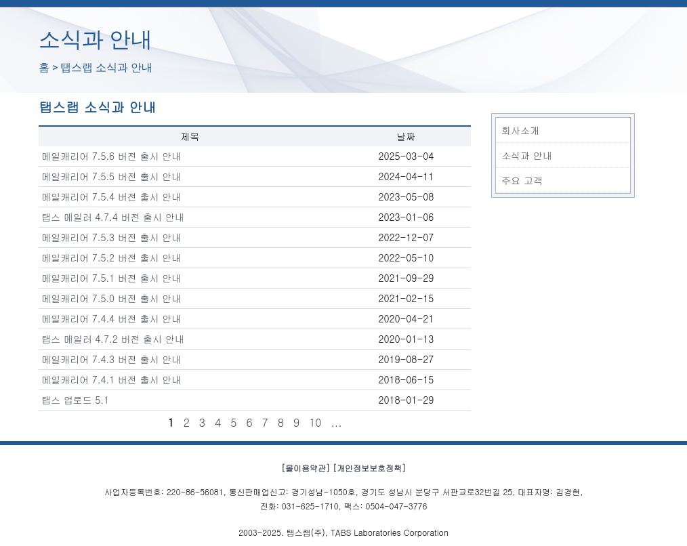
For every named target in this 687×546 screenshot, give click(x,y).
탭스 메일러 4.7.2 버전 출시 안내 (112, 338)
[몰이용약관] (305, 468)
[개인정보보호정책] (369, 468)
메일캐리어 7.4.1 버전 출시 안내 (111, 379)
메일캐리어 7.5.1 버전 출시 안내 (111, 278)
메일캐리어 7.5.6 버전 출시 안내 (111, 156)
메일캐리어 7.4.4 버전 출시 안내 (111, 318)
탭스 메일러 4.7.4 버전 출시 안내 (112, 217)
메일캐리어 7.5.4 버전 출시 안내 (111, 196)
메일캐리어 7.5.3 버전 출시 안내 (111, 237)
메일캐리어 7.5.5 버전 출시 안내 (111, 176)
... (336, 422)
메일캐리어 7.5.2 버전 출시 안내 (111, 257)
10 (315, 422)
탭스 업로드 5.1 (75, 399)
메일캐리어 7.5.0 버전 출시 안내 (111, 298)
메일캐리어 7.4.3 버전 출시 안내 (111, 359)
